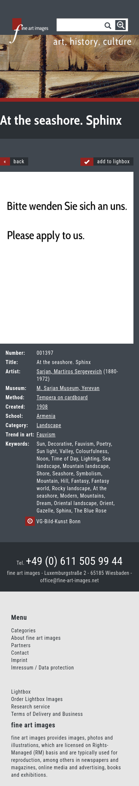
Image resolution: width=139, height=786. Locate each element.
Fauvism (46, 435)
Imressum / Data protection (42, 668)
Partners (21, 645)
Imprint (19, 660)
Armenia (46, 416)
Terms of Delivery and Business (47, 714)
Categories (23, 630)
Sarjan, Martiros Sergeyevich (69, 371)
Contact (20, 653)
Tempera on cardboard (62, 397)
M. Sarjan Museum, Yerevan (68, 388)
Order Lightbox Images (37, 699)
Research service (30, 707)
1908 (42, 407)
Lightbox (21, 692)
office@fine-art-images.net (69, 580)
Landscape (49, 425)
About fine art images (36, 638)
